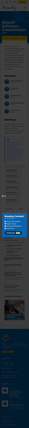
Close (4, 196)
